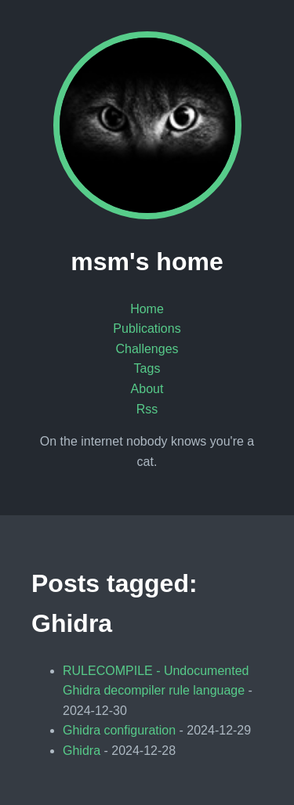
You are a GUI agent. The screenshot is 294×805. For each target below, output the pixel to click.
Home (147, 309)
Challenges (146, 349)
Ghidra (81, 750)
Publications (146, 328)
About (147, 388)
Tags (147, 368)
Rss (147, 409)
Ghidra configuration (119, 730)
